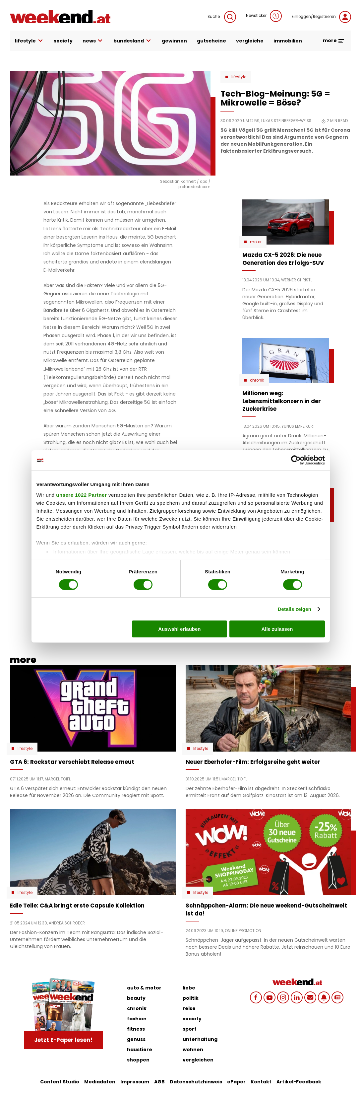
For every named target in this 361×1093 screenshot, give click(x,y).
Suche (222, 17)
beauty (136, 998)
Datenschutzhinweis (196, 1081)
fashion (137, 1018)
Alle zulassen (277, 629)
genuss (136, 1039)
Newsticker (264, 16)
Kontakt (261, 1081)
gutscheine (211, 40)
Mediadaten (99, 1081)
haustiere (139, 1049)
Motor (256, 242)
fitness (136, 1029)
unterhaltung (200, 1039)
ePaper (236, 1081)
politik (191, 998)
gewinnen (174, 40)
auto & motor (144, 987)
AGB (159, 1081)
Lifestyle (238, 77)
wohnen (193, 1049)
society (63, 40)
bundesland (132, 40)
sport (190, 1029)
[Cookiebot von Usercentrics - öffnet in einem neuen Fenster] (296, 460)
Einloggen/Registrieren (321, 17)
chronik (137, 1008)
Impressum (134, 1081)
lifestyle (29, 40)
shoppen (138, 1060)
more (333, 40)
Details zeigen (294, 609)
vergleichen (198, 1060)
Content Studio (59, 1081)
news (93, 40)
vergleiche (250, 40)
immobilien (287, 40)
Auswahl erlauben (179, 629)
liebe (189, 987)
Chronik (257, 380)
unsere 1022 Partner (81, 494)
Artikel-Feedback (298, 1081)
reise (189, 1008)
